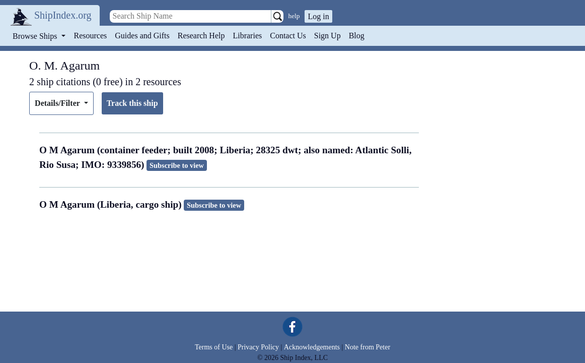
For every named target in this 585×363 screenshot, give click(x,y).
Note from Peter (367, 347)
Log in (318, 16)
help (294, 16)
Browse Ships (36, 36)
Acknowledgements (312, 347)
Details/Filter (58, 103)
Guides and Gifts (142, 35)
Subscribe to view (177, 165)
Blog (356, 35)
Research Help (201, 35)
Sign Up (327, 35)
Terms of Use (214, 347)
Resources (90, 35)
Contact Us (288, 35)
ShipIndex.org (63, 15)
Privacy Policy (258, 347)
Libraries (247, 35)
